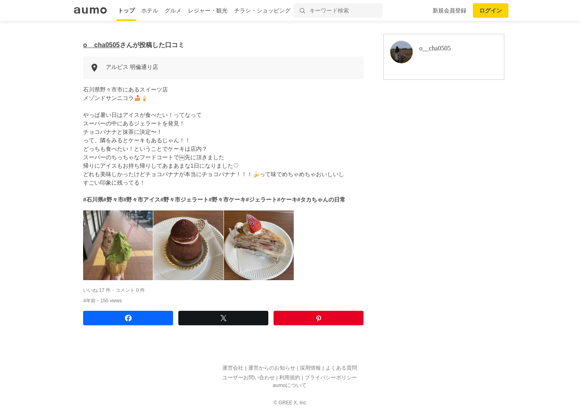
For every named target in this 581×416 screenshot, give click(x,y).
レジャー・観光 (208, 10)
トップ (126, 10)
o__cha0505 (101, 45)
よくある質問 (341, 368)
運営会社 (232, 368)
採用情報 (310, 368)
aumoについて (290, 386)
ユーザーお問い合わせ (248, 377)
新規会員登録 (449, 10)
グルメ (173, 10)
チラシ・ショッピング (262, 10)
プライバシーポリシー (331, 377)
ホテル (149, 10)
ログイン (490, 10)
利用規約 (289, 377)
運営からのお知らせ (271, 368)
